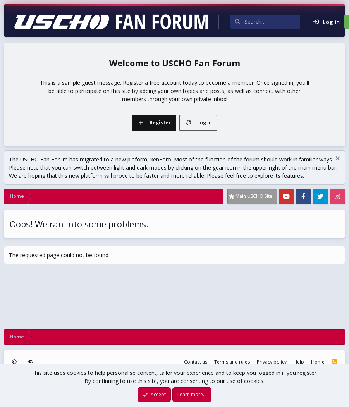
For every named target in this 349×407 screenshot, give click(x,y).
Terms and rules (232, 362)
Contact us (195, 362)
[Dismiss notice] (337, 159)
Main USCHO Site (254, 196)
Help (299, 362)
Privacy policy (272, 362)
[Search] (272, 22)
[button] (15, 362)
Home (318, 362)
